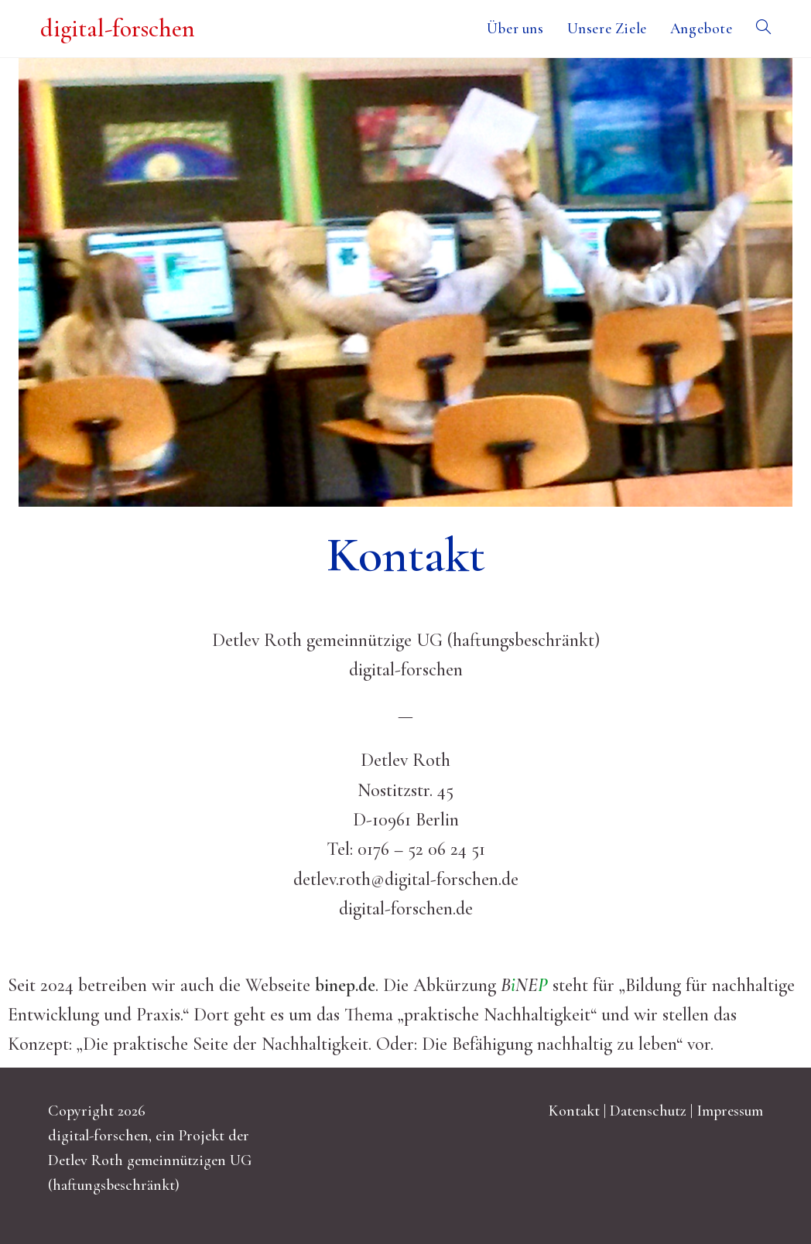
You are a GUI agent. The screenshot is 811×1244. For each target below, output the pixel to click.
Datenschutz (648, 1111)
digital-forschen (117, 28)
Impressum (729, 1111)
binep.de (345, 985)
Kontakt (574, 1111)
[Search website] (763, 28)
